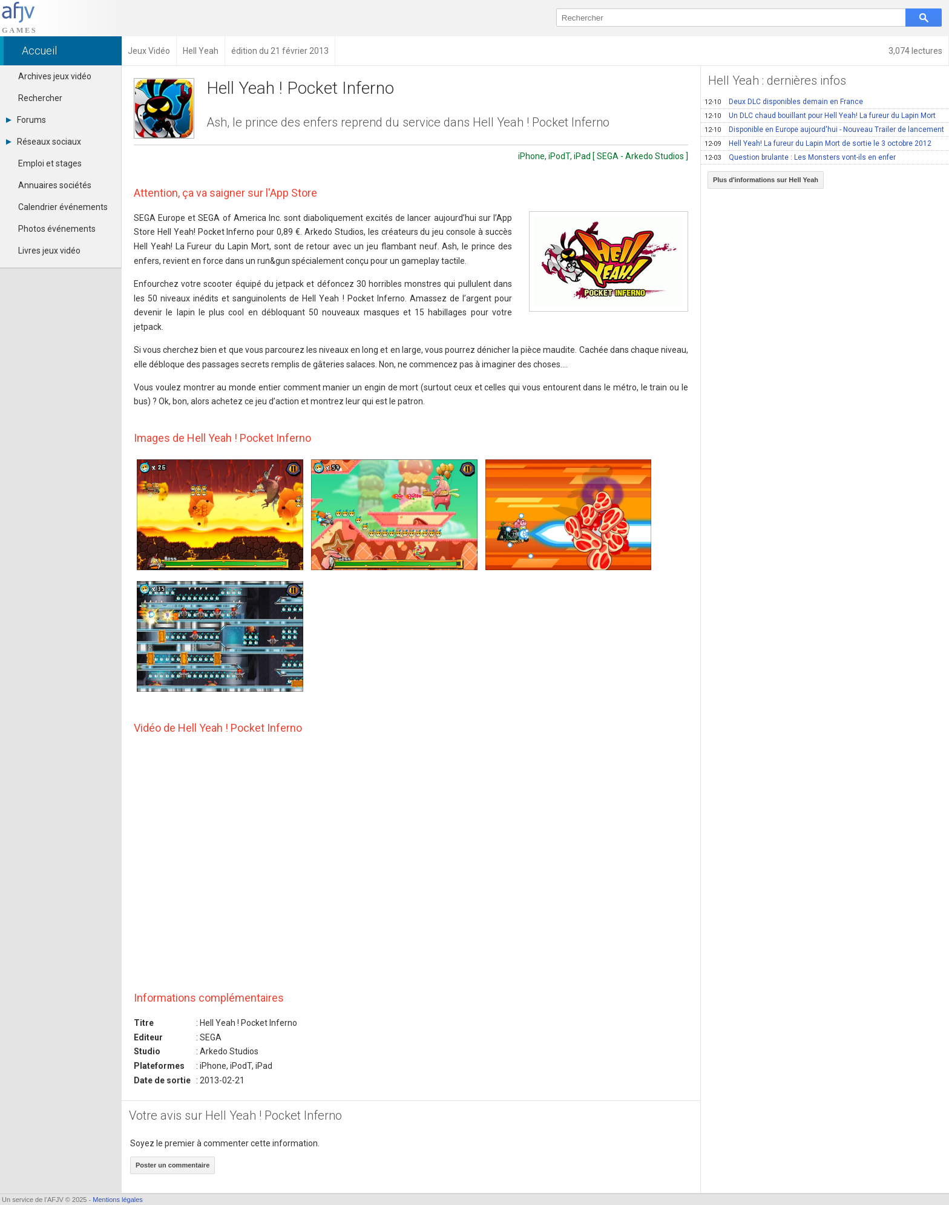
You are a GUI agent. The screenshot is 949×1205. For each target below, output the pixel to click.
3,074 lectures (915, 51)
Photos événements (57, 229)
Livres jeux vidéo (49, 250)
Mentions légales (118, 1199)
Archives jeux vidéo (54, 76)
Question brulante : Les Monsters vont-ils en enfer (800, 157)
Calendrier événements (63, 207)
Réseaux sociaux (43, 141)
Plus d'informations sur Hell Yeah (765, 179)
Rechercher (40, 98)
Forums (26, 120)
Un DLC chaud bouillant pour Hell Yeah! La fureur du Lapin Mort (820, 115)
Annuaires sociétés (54, 185)
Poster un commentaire (172, 1165)
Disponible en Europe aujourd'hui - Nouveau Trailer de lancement (824, 129)
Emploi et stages (50, 163)
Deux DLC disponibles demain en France (783, 101)
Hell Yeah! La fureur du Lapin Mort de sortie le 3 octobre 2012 (817, 143)
